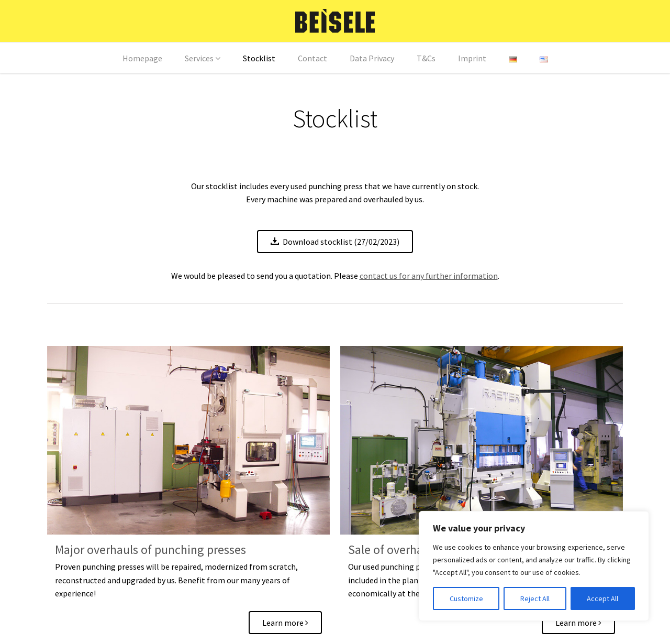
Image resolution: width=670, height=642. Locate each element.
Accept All (602, 598)
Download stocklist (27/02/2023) (335, 241)
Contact (312, 58)
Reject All (535, 598)
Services (199, 58)
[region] (534, 566)
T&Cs (426, 58)
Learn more (285, 622)
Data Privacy (372, 58)
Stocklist (259, 58)
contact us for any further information (429, 275)
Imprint (472, 58)
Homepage (142, 58)
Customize (466, 598)
